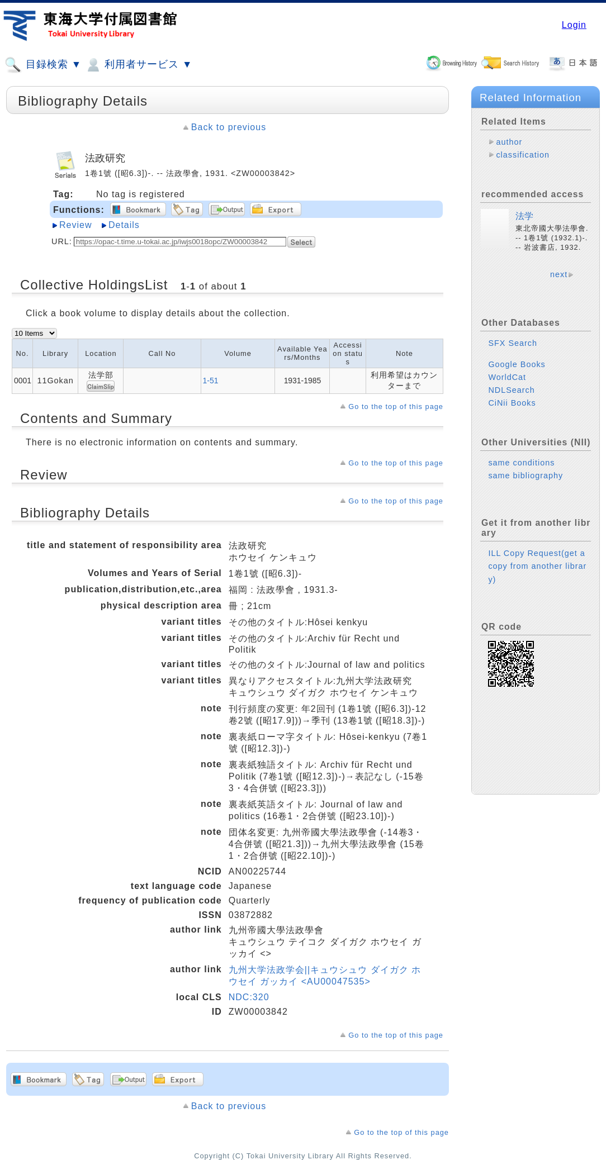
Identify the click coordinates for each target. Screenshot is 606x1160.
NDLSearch (511, 390)
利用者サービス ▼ (138, 64)
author (509, 141)
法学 (524, 216)
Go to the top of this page (395, 406)
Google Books (516, 364)
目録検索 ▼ (43, 64)
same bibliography (525, 475)
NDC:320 (249, 997)
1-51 (211, 380)
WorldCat (507, 377)
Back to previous (228, 127)
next (558, 274)
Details (124, 225)
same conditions (521, 462)
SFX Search (512, 343)
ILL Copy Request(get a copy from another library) (537, 566)
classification (523, 154)
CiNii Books (512, 402)
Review (75, 225)
